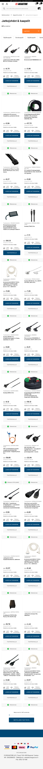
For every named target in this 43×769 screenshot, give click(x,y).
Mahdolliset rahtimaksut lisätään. (10, 72)
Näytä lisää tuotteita (21, 720)
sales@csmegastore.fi (31, 757)
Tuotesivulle (12, 86)
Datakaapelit (19, 37)
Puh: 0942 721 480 (21, 759)
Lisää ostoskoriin (11, 80)
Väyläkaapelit (7, 37)
